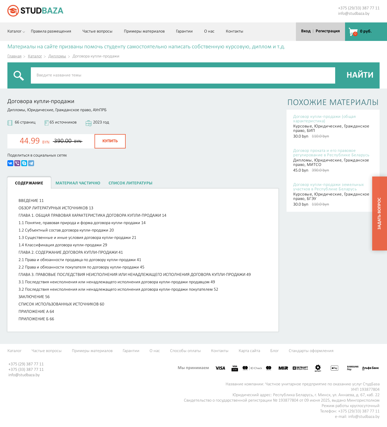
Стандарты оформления (311, 351)
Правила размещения (51, 31)
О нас (209, 31)
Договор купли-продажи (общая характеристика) (324, 119)
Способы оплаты (185, 351)
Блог (274, 351)
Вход (305, 31)
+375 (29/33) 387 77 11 (359, 8)
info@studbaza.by (353, 13)
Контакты (234, 31)
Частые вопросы (97, 31)
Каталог (14, 31)
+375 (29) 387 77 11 (26, 364)
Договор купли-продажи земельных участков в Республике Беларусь (328, 187)
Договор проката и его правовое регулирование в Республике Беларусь (331, 153)
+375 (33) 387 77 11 (26, 369)
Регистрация (328, 31)
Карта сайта (249, 351)
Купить (110, 141)
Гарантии (184, 31)
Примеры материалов (144, 31)
